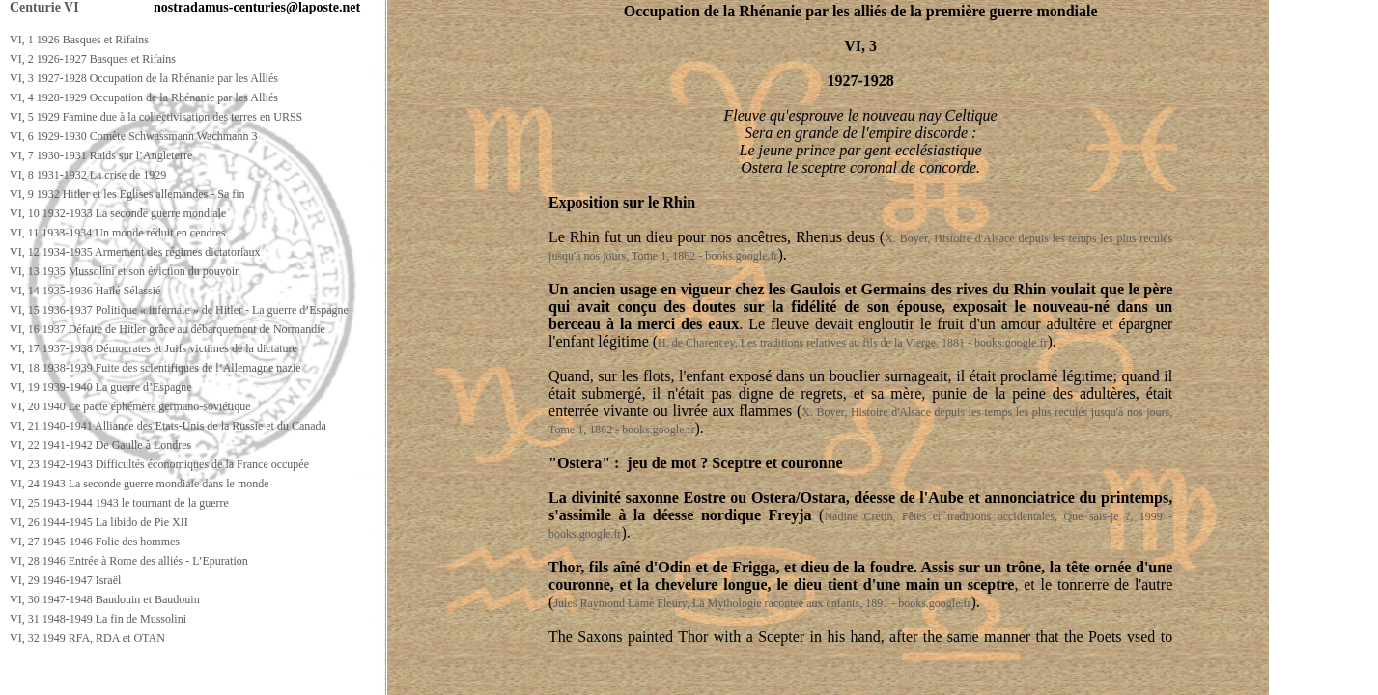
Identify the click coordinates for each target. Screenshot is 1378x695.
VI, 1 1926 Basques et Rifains (79, 39)
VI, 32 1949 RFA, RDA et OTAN (87, 638)
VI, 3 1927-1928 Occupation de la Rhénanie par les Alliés (144, 78)
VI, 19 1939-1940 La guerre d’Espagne (101, 387)
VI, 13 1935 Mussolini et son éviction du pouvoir (124, 271)
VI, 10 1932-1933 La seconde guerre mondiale (118, 213)
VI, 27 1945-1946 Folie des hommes (95, 541)
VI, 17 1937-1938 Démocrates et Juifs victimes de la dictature (153, 348)
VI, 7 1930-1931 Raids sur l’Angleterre (101, 155)
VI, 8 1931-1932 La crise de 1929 (88, 174)
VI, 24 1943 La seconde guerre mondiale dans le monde (139, 483)
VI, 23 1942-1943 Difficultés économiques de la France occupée (159, 464)
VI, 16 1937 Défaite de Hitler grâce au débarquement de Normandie (167, 329)
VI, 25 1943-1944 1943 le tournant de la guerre (119, 503)
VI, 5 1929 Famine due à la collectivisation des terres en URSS (156, 117)
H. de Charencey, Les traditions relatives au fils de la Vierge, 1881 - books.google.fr (852, 342)
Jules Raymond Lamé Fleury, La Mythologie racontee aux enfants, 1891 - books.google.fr (761, 603)
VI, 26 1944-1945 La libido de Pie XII (99, 522)
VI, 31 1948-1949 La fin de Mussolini (98, 619)
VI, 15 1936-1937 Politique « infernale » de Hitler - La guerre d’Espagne (179, 310)
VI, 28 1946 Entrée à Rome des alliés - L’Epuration (129, 561)
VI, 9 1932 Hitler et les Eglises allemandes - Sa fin (127, 194)
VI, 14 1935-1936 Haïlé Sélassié (85, 290)
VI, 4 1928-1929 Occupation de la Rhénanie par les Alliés (144, 97)
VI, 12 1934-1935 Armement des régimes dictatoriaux (135, 252)
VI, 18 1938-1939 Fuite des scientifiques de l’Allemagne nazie (155, 368)
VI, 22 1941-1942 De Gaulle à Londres (100, 445)
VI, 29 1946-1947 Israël (65, 580)
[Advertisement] (354, 677)
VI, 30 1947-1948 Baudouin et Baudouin (105, 599)
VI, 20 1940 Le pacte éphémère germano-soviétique (130, 406)
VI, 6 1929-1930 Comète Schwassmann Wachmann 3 (133, 136)
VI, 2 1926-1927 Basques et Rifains (93, 59)
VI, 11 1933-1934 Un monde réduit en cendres (118, 232)
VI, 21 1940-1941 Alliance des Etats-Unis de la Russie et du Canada (168, 425)
